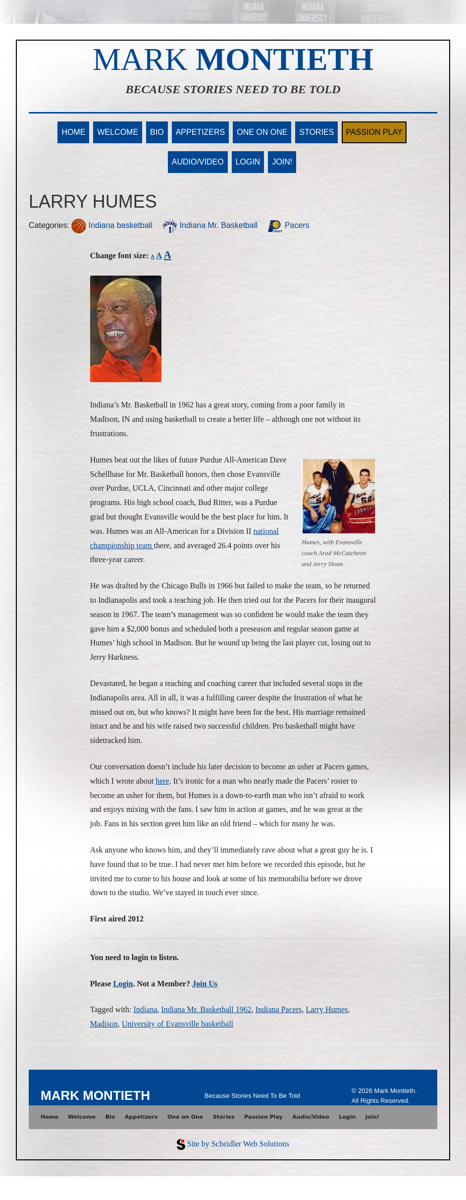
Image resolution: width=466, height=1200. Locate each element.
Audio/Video (198, 162)
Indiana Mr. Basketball (210, 225)
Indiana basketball (111, 225)
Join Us (204, 983)
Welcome (117, 132)
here (162, 781)
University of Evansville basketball (177, 1024)
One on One (262, 132)
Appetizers (200, 132)
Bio (157, 132)
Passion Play (374, 132)
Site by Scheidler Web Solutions (238, 1144)
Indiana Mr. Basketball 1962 (206, 1009)
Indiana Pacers (279, 1009)
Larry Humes (327, 1009)
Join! (282, 162)
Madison (104, 1024)
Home (73, 132)
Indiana (145, 1009)
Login (248, 162)
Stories (316, 132)
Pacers (288, 225)
